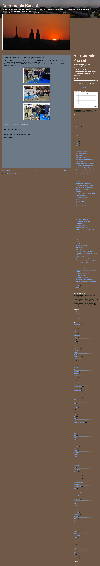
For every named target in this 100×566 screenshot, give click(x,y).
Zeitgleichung (76, 556)
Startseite (37, 170)
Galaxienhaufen (77, 388)
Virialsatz (76, 548)
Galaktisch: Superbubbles (81, 225)
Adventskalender (77, 324)
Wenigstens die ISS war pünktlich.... (83, 181)
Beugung (75, 333)
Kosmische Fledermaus (80, 232)
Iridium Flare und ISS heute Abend (83, 183)
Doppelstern (76, 345)
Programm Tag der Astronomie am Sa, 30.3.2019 (86, 239)
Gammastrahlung (77, 390)
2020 (76, 123)
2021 (76, 120)
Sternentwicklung (77, 527)
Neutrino (75, 463)
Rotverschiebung (77, 495)
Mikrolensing (76, 452)
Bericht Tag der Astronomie (81, 151)
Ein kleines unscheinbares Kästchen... (83, 167)
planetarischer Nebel (78, 475)
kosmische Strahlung (78, 426)
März (77, 145)
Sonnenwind (76, 512)
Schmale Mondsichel (80, 256)
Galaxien (75, 384)
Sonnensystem (76, 508)
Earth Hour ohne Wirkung (81, 153)
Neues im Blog (79, 155)
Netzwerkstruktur (77, 461)
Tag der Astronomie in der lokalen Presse (84, 165)
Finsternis (76, 378)
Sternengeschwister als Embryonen (83, 221)
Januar (77, 287)
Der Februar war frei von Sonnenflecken (84, 279)
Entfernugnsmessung (78, 363)
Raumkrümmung (77, 492)
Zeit (74, 554)
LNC (75, 442)
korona (75, 424)
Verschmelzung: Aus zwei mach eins (83, 258)
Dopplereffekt (76, 346)
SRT (74, 520)
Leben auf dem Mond (80, 249)
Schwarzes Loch (77, 499)
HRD (75, 403)
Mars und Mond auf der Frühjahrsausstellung (85, 262)
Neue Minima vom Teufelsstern (82, 189)
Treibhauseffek (77, 535)
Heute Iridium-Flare (80, 247)
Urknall (75, 541)
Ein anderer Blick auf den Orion (82, 273)
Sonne (75, 503)
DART (75, 343)
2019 (76, 125)
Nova (75, 467)
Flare (75, 380)
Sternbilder (76, 524)
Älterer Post (67, 170)
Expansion (76, 373)
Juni (77, 139)
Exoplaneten (76, 371)
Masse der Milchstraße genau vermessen (84, 251)
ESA (74, 369)
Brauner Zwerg (77, 335)
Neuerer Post (6, 170)
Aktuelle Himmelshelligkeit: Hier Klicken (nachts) (84, 85)
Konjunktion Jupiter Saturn (79, 422)
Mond (75, 458)
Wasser (75, 552)
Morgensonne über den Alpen (82, 227)
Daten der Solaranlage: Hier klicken (81, 87)
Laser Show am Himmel (81, 157)
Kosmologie (76, 427)
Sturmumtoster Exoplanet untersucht (83, 171)
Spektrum (76, 516)
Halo (74, 401)
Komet (75, 420)
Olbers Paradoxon (77, 469)
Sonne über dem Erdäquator (82, 197)
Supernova (76, 533)
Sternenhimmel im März (81, 275)
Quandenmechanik (77, 484)
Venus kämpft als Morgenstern (82, 201)
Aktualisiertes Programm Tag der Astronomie (85, 187)
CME (75, 341)
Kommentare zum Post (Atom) (13, 173)
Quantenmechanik (77, 486)
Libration (76, 437)
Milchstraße (76, 454)
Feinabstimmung (77, 375)
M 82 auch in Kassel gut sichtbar (82, 268)
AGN (75, 326)
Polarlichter (76, 480)
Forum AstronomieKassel (78, 313)
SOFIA (75, 501)
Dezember (78, 126)
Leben (75, 435)
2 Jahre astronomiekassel (81, 195)
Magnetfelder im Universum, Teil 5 (83, 277)
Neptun (75, 459)
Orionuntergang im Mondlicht (82, 207)
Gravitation (76, 394)
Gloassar (75, 392)
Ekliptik (75, 354)
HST (74, 405)
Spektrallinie (76, 514)
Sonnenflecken (77, 507)
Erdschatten (76, 367)
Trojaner (75, 537)
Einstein (75, 352)
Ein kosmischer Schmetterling (82, 245)
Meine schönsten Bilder (78, 316)
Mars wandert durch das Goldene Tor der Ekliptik (86, 179)
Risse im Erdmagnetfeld (81, 199)
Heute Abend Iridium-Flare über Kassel (84, 205)
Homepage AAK (77, 318)
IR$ (74, 409)
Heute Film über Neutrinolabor (82, 173)
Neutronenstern (77, 465)
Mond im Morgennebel (80, 161)
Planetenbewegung (77, 478)
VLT (74, 550)
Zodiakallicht (76, 558)
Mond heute (78, 214)
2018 (76, 290)
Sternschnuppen (77, 529)
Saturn (75, 497)
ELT (74, 360)
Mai (77, 141)
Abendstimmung (79, 191)
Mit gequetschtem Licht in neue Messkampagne (86, 169)
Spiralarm (76, 518)
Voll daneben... (79, 212)
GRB (75, 399)
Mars (75, 448)
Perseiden (76, 473)
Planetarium (76, 476)
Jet (74, 412)
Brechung (76, 337)
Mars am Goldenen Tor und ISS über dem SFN (85, 163)
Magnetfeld (76, 446)
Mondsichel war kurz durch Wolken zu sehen (85, 234)
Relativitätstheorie (77, 493)
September (78, 133)
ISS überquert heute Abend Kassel (83, 149)
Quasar (75, 490)
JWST (75, 416)
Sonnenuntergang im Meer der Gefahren (84, 185)
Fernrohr (75, 377)
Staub (75, 522)
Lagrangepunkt (77, 431)
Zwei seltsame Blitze (80, 203)
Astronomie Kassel (20, 5)
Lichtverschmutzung (78, 441)
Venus (75, 544)
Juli (77, 137)
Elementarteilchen (77, 356)
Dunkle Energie (77, 348)
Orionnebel (76, 471)
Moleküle (75, 456)
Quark (75, 488)
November (78, 128)
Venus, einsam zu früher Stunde (82, 241)
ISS (74, 411)
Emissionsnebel (77, 361)
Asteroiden (76, 328)
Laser (75, 433)
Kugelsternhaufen (77, 429)
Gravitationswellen (77, 397)
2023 (76, 116)
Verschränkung (77, 546)
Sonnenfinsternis (77, 505)
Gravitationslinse (77, 395)
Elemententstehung (77, 358)
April (77, 143)
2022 (76, 118)
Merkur (75, 450)
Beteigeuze (76, 331)
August (77, 135)
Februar (78, 285)
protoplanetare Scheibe (78, 482)
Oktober (78, 130)
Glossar (75, 315)
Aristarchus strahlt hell (80, 210)
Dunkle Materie (77, 350)
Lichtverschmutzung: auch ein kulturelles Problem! (86, 260)
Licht (75, 439)
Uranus (75, 539)
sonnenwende (76, 510)
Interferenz (76, 407)
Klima (75, 418)
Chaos (75, 339)
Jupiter (75, 414)
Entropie (75, 365)
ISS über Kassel (79, 147)
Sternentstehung (77, 525)
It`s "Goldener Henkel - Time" (82, 219)
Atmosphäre (76, 329)
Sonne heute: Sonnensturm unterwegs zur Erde (85, 193)
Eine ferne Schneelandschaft (82, 236)
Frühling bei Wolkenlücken (81, 243)
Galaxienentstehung (78, 386)
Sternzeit (75, 531)
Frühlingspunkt (77, 382)
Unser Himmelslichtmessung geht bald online (85, 159)
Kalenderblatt (79, 223)
